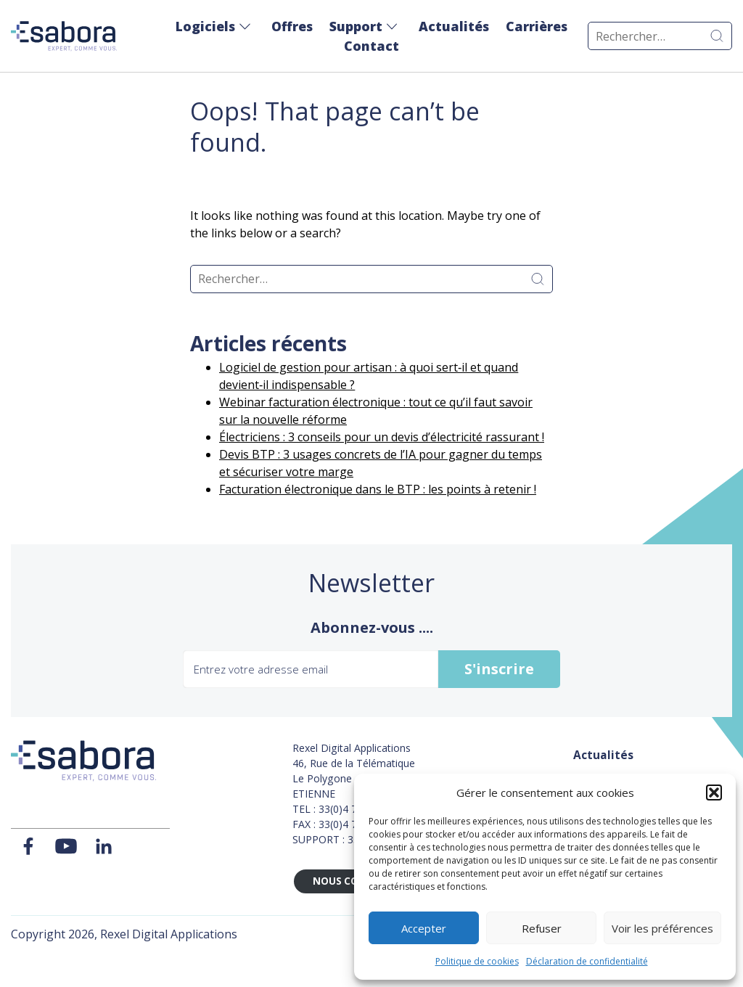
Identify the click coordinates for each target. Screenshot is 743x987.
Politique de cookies (477, 961)
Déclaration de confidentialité (587, 961)
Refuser (542, 928)
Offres (292, 26)
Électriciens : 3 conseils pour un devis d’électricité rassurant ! (381, 437)
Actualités (454, 26)
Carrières (536, 26)
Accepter (423, 928)
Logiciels (205, 26)
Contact (371, 45)
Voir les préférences (662, 928)
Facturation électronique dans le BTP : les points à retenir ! (377, 489)
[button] (714, 792)
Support (355, 26)
